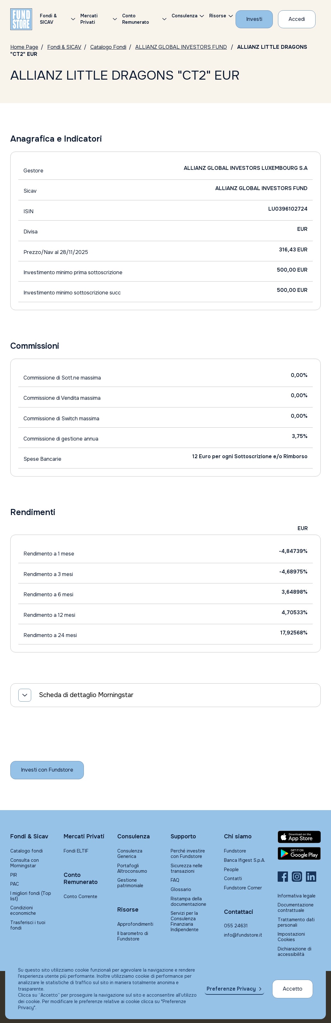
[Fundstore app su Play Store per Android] (299, 853)
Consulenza (184, 16)
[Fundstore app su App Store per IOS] (299, 837)
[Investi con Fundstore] (254, 19)
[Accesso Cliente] (297, 19)
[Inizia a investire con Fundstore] (47, 770)
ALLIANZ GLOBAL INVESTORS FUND (181, 47)
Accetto (292, 988)
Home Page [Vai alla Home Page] (24, 47)
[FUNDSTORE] (21, 19)
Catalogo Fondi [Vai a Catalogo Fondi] (108, 47)
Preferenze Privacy (231, 988)
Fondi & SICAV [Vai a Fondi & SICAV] (64, 47)
